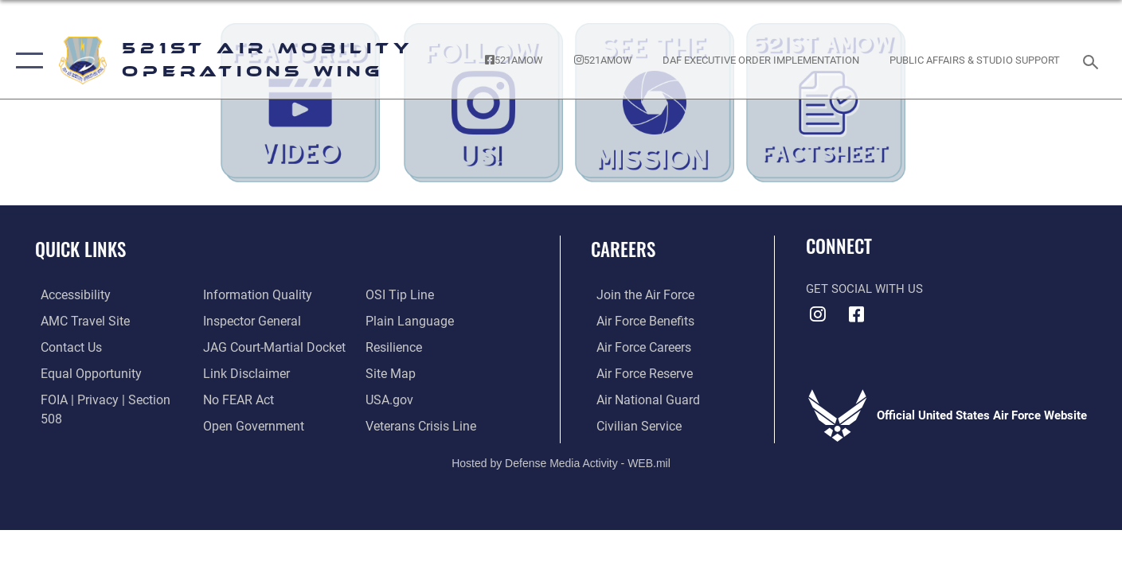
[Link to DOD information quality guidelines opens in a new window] (86, 424)
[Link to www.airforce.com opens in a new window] (638, 294)
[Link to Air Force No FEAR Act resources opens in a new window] (235, 372)
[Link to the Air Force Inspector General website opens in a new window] (248, 294)
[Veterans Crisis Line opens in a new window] (421, 399)
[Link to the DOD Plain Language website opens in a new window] (407, 294)
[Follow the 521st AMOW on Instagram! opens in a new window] (602, 60)
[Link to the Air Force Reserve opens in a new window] (638, 372)
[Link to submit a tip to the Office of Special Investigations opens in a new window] (232, 424)
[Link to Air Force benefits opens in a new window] (638, 321)
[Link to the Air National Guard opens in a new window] (640, 399)
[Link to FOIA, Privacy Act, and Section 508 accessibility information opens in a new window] (108, 399)
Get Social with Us (864, 289)
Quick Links (80, 249)
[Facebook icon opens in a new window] (857, 314)
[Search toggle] (1093, 60)
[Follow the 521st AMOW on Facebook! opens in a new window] (514, 60)
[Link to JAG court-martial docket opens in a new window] (269, 321)
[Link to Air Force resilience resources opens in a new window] (394, 321)
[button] (26, 61)
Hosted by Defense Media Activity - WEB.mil (561, 461)
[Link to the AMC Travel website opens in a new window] (77, 321)
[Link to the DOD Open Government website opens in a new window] (248, 399)
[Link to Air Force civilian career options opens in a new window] (631, 424)
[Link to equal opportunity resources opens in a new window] (82, 372)
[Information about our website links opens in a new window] (242, 346)
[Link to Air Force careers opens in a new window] (637, 346)
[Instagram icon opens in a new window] (818, 314)
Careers (623, 249)
